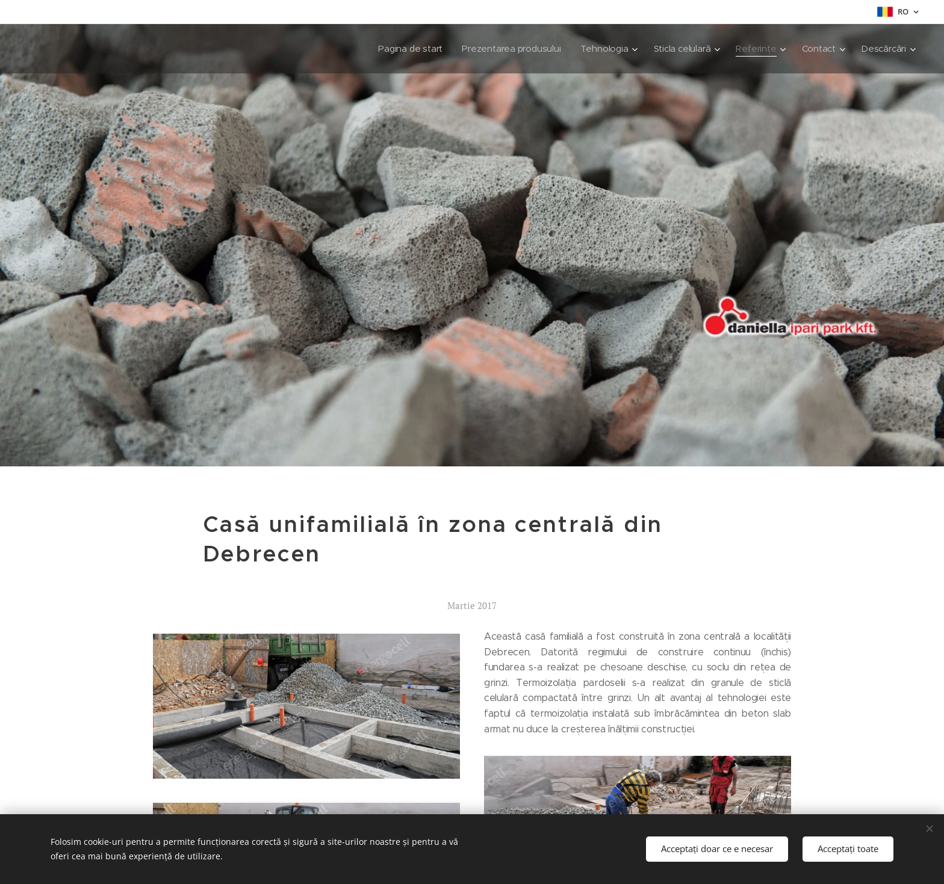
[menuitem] (403, 49)
